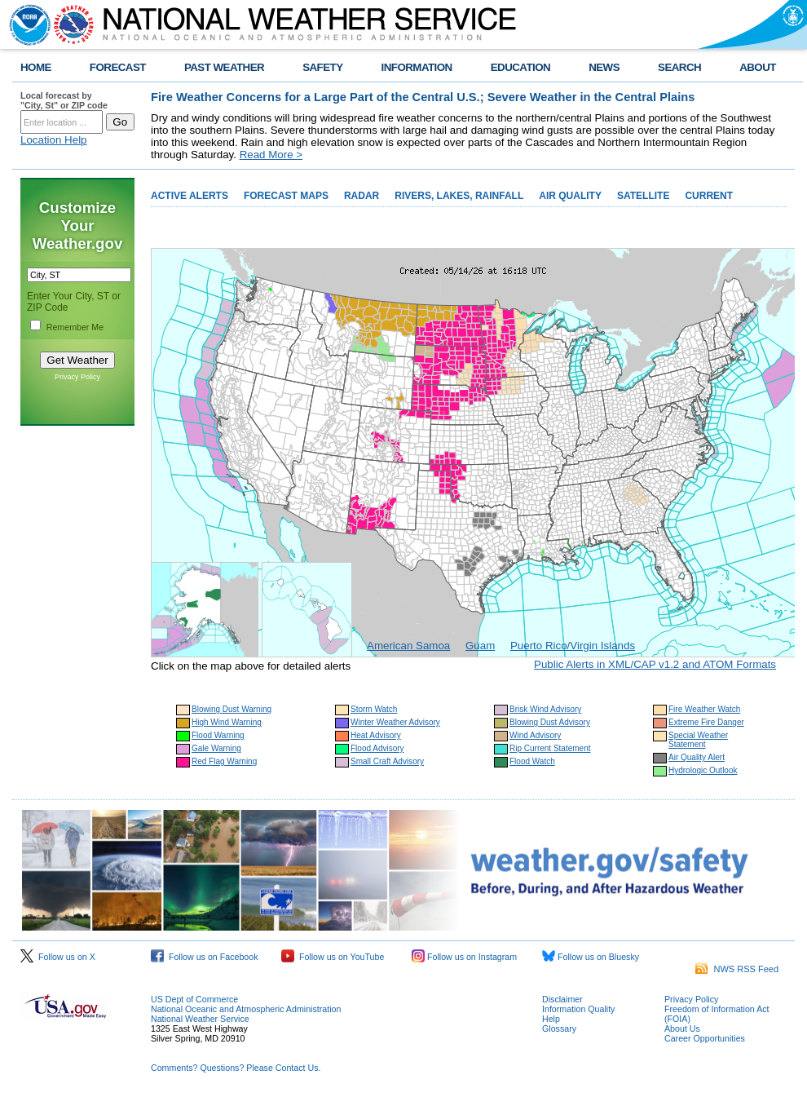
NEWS (604, 67)
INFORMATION (416, 67)
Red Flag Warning (224, 761)
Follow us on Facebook (204, 957)
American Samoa (408, 645)
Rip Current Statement (550, 748)
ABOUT (757, 67)
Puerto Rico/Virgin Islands (572, 645)
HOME (35, 67)
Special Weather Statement (698, 740)
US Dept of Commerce (194, 999)
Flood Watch (532, 761)
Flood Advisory (377, 748)
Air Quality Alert (696, 757)
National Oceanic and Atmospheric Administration (246, 1009)
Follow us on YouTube (332, 957)
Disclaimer (562, 999)
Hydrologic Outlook (702, 770)
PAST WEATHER (224, 67)
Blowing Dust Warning (231, 709)
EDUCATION (520, 67)
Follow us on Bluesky (590, 957)
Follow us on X (57, 957)
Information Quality (578, 1009)
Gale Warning (216, 748)
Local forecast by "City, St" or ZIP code (64, 100)
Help (551, 1019)
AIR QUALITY (570, 195)
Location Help (53, 140)
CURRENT (709, 195)
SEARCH (679, 67)
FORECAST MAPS (286, 195)
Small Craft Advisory (387, 761)
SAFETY (322, 67)
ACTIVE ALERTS (189, 195)
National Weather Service (200, 1019)
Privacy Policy (77, 377)
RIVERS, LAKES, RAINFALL (459, 195)
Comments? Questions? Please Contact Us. (235, 1068)
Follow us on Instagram (464, 957)
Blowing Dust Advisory (549, 722)
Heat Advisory (376, 735)
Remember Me (75, 327)
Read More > (271, 154)
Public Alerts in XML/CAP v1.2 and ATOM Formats (655, 664)
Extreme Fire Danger (706, 722)
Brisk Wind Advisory (545, 709)
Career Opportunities (704, 1038)
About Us (682, 1028)
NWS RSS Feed (736, 969)
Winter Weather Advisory (395, 722)
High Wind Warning (227, 722)
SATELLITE (643, 195)
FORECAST (118, 67)
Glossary (559, 1028)
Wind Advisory (535, 735)
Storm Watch (374, 709)
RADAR (361, 195)
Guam (480, 645)
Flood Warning (218, 735)
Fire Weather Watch (704, 709)
